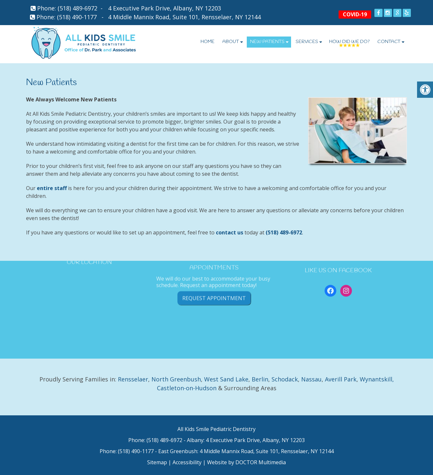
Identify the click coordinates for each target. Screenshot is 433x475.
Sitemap (157, 462)
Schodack (285, 379)
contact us (229, 232)
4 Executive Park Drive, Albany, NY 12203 (164, 8)
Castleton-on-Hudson (186, 388)
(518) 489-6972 (77, 8)
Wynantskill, (377, 379)
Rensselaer (133, 379)
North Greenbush (176, 379)
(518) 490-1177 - (82, 17)
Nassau (311, 379)
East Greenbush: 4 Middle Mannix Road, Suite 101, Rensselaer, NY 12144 (246, 451)
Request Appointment (214, 280)
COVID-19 (355, 14)
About (230, 42)
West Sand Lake (226, 379)
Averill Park (340, 379)
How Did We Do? (349, 42)
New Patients (267, 42)
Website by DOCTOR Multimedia (246, 462)
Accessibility (187, 462)
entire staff (52, 188)
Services (307, 42)
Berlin (260, 379)
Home (208, 42)
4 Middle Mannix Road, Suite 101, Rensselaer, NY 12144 (184, 17)
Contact (388, 42)
